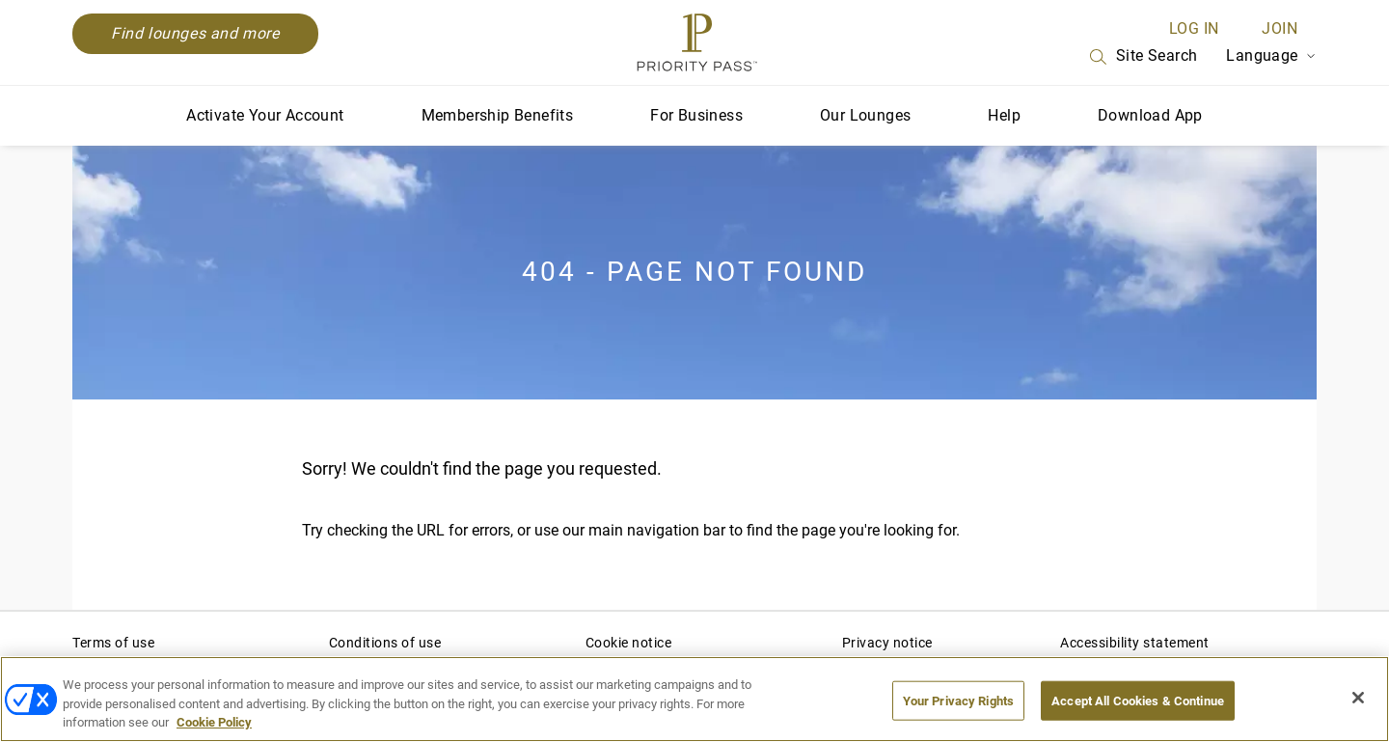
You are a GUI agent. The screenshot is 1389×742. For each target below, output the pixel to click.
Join (1279, 28)
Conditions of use (385, 642)
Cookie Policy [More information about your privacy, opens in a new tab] (214, 722)
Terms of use (113, 642)
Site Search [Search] (1142, 57)
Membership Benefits (498, 115)
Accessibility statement (1135, 642)
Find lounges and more (195, 33)
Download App (1150, 115)
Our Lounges (865, 115)
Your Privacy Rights (958, 700)
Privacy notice (887, 642)
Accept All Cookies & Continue (1137, 700)
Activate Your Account (264, 115)
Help (1004, 115)
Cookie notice (629, 642)
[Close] (1358, 697)
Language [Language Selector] (1271, 55)
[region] (694, 699)
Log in (1193, 28)
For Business (696, 115)
